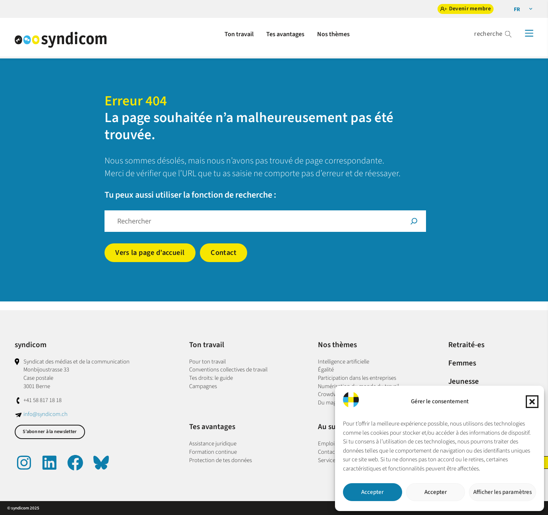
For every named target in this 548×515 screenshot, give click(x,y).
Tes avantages (212, 426)
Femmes (462, 363)
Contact (223, 252)
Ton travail (206, 344)
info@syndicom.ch (45, 414)
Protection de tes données (220, 460)
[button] (532, 402)
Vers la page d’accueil (149, 252)
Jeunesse (463, 381)
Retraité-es (466, 344)
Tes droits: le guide (211, 378)
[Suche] (414, 221)
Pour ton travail (207, 362)
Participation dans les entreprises (357, 378)
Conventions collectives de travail (228, 369)
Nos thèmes (337, 344)
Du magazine (333, 402)
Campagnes (203, 386)
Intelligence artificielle (343, 362)
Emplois (327, 443)
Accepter (372, 492)
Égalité (326, 369)
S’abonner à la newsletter (50, 431)
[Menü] (529, 33)
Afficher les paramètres (502, 492)
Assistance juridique (212, 443)
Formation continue (213, 452)
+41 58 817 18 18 (42, 400)
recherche (488, 33)
